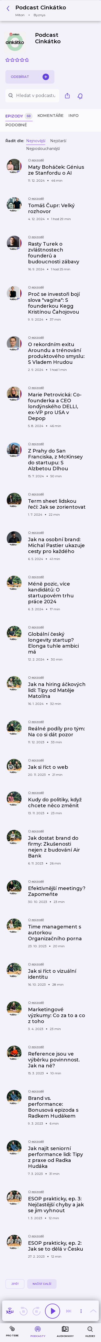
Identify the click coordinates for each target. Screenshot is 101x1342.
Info (73, 115)
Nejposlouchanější (43, 148)
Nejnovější (35, 140)
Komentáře (50, 115)
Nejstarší (58, 140)
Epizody (19, 116)
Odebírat (30, 77)
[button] (37, 10)
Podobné (16, 125)
